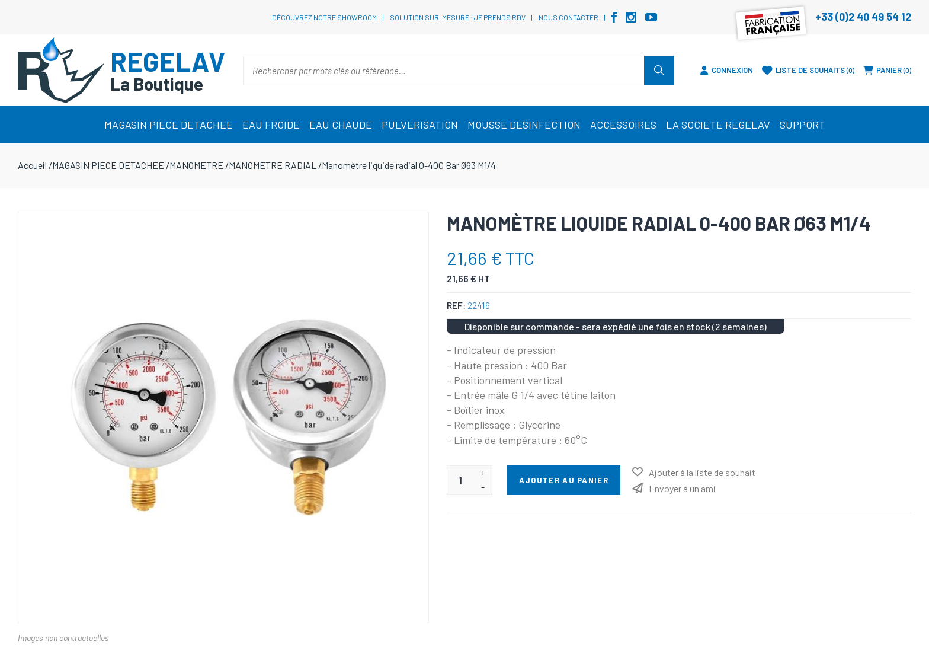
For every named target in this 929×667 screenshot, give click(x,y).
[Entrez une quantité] (460, 480)
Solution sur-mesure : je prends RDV (458, 17)
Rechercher (659, 70)
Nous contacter (568, 17)
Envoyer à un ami (682, 488)
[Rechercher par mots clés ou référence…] (444, 70)
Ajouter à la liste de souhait (702, 472)
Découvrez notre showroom (324, 17)
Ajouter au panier (563, 480)
